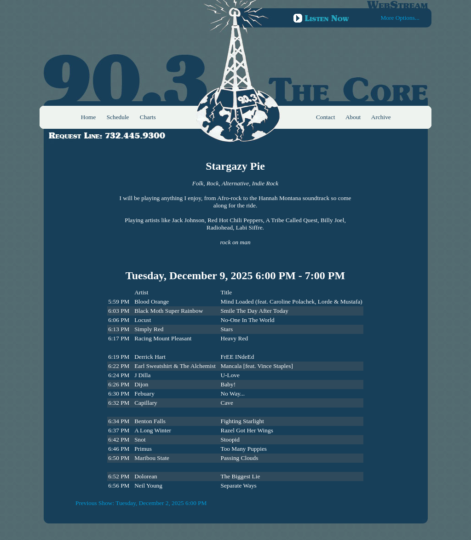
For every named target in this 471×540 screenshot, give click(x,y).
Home (88, 117)
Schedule (118, 117)
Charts (148, 117)
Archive (381, 117)
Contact (325, 117)
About (353, 117)
